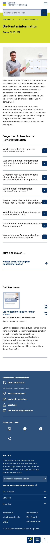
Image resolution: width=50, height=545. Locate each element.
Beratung (12, 404)
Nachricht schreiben (17, 399)
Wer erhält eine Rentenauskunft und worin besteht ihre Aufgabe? (22, 236)
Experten (7, 504)
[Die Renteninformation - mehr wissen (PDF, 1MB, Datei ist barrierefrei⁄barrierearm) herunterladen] (44, 306)
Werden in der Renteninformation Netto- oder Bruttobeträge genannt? (22, 201)
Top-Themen (9, 491)
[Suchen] (44, 12)
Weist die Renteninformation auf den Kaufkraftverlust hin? (22, 213)
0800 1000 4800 (16, 382)
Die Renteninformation (30, 19)
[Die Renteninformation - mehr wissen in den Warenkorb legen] (44, 313)
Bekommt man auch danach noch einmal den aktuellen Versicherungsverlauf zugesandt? (20, 177)
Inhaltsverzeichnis (11, 517)
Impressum (8, 512)
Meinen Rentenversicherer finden (19, 485)
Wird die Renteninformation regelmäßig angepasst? (18, 189)
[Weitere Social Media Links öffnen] (9, 439)
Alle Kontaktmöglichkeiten (20, 410)
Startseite (7, 19)
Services (7, 498)
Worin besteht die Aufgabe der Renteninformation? (19, 150)
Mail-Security (32, 517)
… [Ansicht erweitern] (16, 19)
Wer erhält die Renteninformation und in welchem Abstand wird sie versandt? (21, 163)
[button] (37, 540)
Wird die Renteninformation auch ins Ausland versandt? (22, 224)
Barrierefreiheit (33, 521)
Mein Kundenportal (16, 393)
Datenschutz (32, 512)
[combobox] (22, 12)
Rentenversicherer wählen (16, 478)
